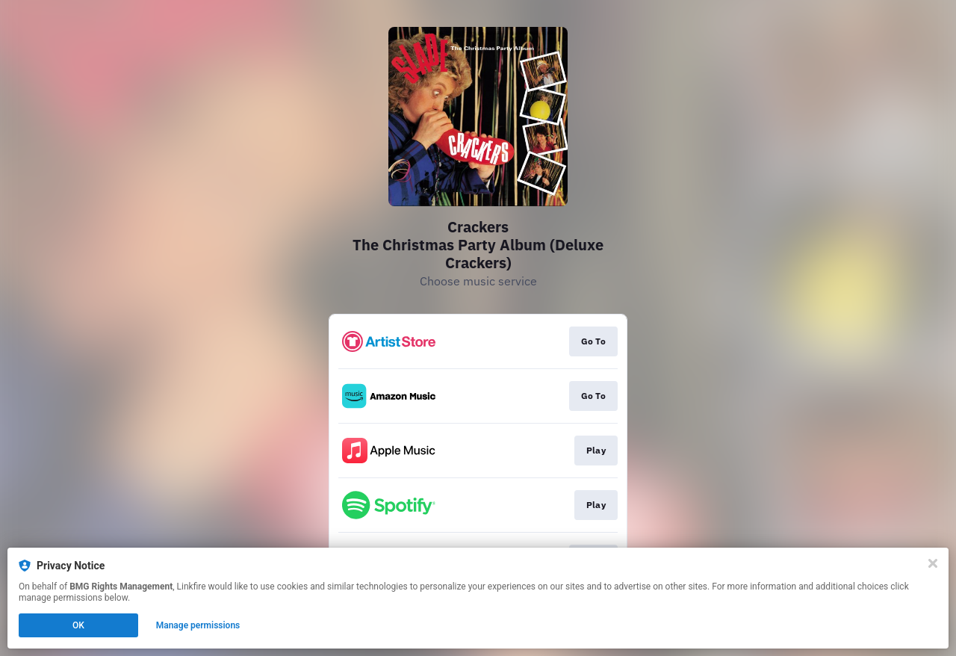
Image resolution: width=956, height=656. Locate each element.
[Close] (933, 563)
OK (78, 625)
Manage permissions (198, 625)
